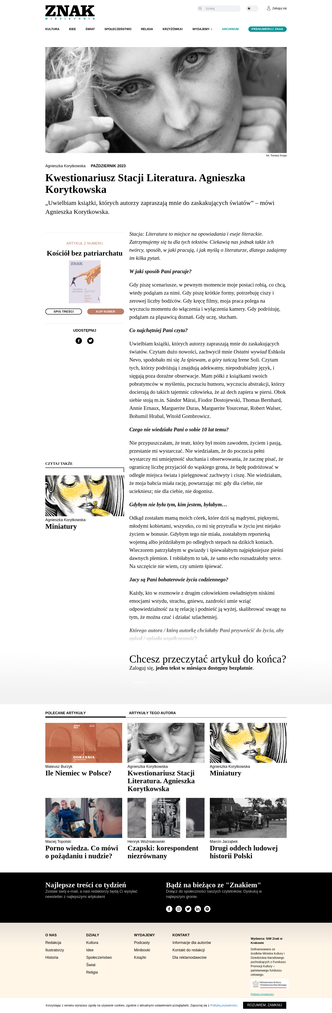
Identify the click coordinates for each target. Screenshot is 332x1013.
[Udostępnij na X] (90, 341)
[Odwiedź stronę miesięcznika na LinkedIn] (198, 909)
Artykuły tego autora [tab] (152, 713)
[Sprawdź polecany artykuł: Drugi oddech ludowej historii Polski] (248, 852)
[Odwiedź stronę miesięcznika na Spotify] (207, 909)
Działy (92, 935)
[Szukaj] (222, 8)
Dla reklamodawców (189, 957)
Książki (140, 957)
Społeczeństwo (117, 29)
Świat (90, 29)
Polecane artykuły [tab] (65, 713)
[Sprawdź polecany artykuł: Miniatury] (248, 773)
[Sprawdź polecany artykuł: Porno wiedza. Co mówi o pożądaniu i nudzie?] (83, 852)
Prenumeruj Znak (268, 29)
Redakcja (53, 943)
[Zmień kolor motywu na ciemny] (252, 8)
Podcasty (142, 943)
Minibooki (142, 950)
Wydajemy (201, 29)
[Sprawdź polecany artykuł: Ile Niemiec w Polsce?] (83, 773)
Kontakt (181, 935)
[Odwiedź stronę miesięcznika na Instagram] (179, 909)
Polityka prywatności (262, 994)
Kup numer (105, 311)
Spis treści (64, 311)
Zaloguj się (140, 682)
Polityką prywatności (223, 1005)
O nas (51, 935)
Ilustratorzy (54, 950)
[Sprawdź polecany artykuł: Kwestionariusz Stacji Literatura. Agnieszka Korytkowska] (165, 781)
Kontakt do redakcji (188, 950)
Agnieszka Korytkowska (66, 166)
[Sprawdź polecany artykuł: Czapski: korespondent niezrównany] (165, 852)
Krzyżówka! (173, 29)
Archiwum (230, 29)
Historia (51, 957)
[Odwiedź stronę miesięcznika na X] (188, 909)
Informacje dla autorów (191, 943)
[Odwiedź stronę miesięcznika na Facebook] (169, 909)
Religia (147, 29)
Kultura (52, 29)
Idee (72, 29)
